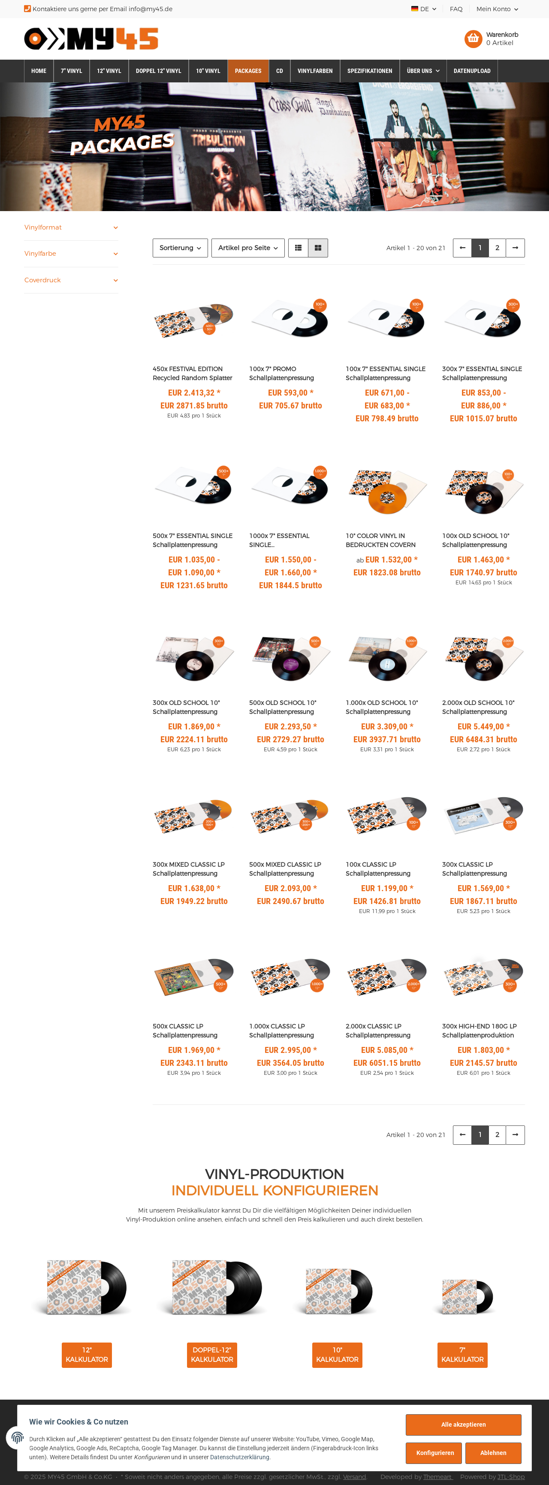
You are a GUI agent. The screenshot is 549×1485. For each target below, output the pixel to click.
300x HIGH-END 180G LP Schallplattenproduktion (479, 1030)
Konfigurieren (433, 1452)
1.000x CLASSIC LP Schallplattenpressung (281, 1030)
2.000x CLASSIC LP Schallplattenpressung (378, 1030)
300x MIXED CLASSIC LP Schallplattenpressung (188, 869)
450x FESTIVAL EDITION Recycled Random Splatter (192, 373)
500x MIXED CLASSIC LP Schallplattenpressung (285, 869)
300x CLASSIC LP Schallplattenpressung (474, 869)
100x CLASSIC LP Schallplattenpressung (378, 869)
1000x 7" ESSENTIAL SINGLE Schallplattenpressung (281, 541)
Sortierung (176, 248)
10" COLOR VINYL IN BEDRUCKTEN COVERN (381, 540)
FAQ (456, 9)
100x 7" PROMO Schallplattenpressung (281, 373)
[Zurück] (462, 248)
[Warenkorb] (491, 39)
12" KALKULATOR (87, 1355)
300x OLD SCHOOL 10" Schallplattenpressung (186, 707)
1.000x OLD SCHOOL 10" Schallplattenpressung (382, 707)
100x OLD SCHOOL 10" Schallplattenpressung (475, 540)
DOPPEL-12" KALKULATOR (212, 1355)
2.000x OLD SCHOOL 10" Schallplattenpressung (478, 707)
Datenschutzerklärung (241, 1457)
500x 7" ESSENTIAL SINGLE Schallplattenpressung (192, 540)
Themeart (438, 1477)
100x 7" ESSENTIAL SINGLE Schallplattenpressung (385, 373)
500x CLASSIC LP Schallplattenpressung (185, 1030)
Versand (354, 1477)
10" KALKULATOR (337, 1355)
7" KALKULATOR (462, 1355)
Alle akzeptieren (461, 1424)
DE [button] (420, 9)
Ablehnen (491, 1452)
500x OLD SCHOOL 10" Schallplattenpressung (282, 707)
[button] (497, 9)
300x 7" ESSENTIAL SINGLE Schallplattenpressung (482, 373)
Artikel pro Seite (244, 248)
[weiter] (515, 248)
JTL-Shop (511, 1477)
